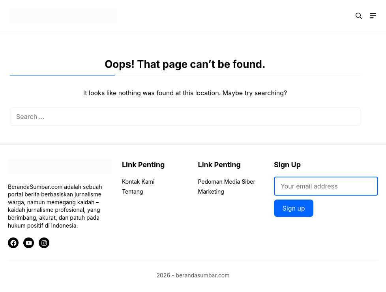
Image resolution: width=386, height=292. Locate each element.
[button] (359, 16)
